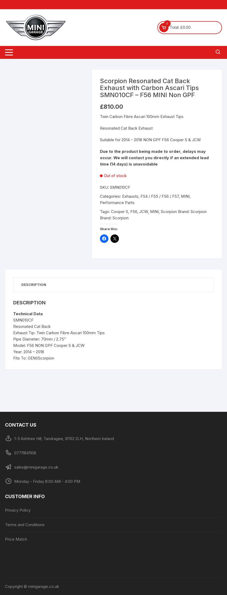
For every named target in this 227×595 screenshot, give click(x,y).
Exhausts (130, 196)
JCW (143, 211)
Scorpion (169, 211)
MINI (185, 196)
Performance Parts (117, 202)
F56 (133, 211)
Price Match (16, 539)
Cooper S (119, 211)
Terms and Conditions (25, 524)
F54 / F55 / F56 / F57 (160, 196)
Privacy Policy (18, 510)
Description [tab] (33, 284)
